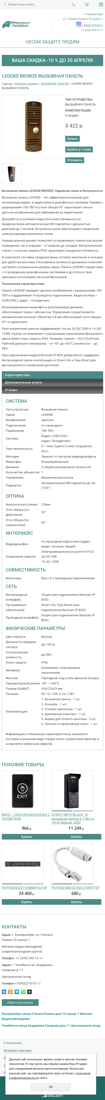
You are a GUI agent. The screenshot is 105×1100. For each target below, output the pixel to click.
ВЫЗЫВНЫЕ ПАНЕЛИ (55, 83)
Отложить (74, 160)
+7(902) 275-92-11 (89, 25)
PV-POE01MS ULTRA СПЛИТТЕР (75, 888)
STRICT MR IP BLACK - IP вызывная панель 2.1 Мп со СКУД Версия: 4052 (73, 818)
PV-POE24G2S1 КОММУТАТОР (24, 888)
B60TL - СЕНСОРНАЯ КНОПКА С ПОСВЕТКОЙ (26, 817)
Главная (7, 83)
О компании (13, 1043)
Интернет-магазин (26, 83)
